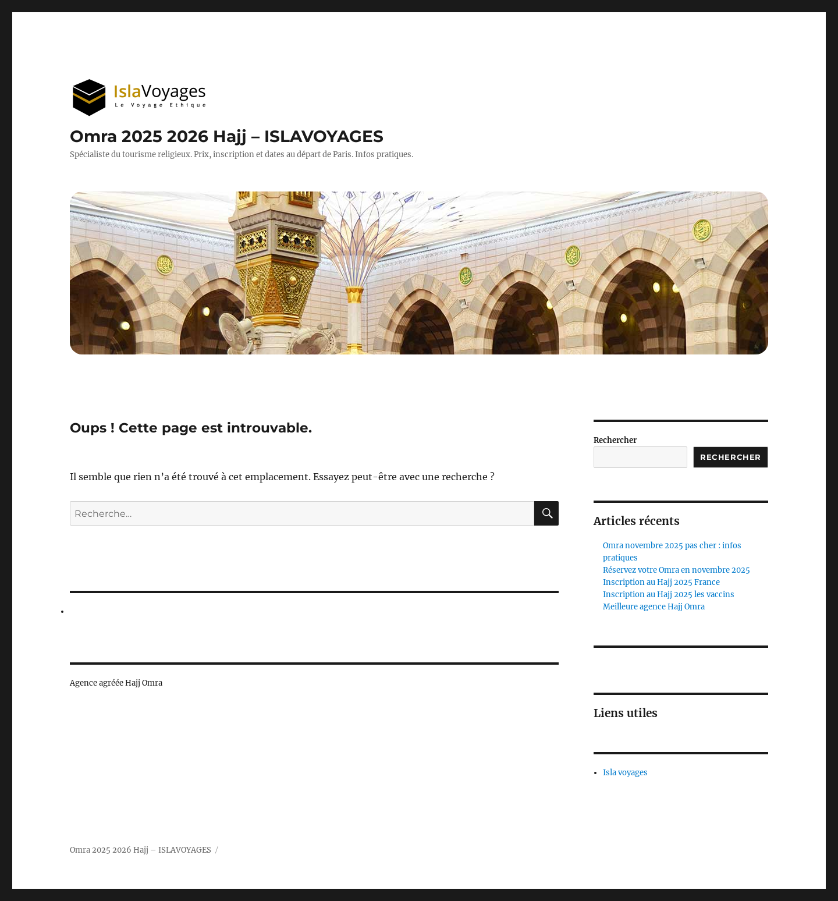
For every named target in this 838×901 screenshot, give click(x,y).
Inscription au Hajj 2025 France (661, 582)
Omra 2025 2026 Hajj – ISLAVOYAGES (227, 136)
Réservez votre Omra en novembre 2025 (676, 570)
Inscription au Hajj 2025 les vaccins (668, 595)
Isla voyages (625, 773)
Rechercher (615, 440)
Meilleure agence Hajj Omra (654, 607)
